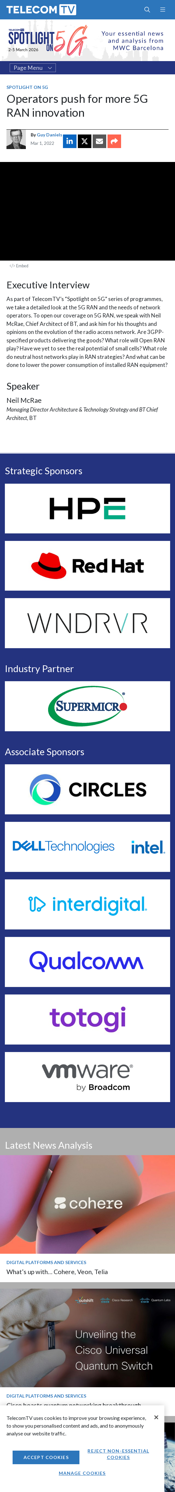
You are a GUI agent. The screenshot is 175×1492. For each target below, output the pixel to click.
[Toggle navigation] (163, 10)
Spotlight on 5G (27, 87)
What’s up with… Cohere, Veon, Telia (57, 1271)
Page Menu (33, 67)
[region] (82, 1448)
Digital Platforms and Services (46, 1262)
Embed (19, 265)
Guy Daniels (49, 134)
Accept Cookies (46, 1457)
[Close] (156, 1417)
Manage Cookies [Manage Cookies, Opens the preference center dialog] (82, 1473)
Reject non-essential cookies (118, 1454)
